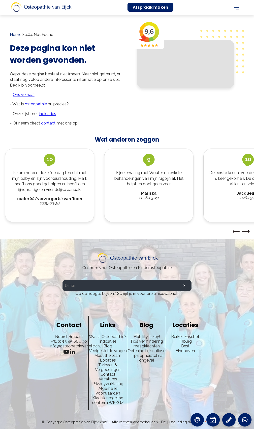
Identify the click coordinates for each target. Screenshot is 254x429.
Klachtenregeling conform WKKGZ (108, 400)
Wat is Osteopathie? (108, 336)
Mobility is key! (146, 336)
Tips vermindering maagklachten (146, 343)
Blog (107, 346)
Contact (107, 374)
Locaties (108, 360)
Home (15, 34)
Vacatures (108, 379)
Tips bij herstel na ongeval (146, 358)
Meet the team (107, 355)
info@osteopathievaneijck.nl (75, 346)
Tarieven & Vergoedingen (108, 367)
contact (48, 123)
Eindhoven (185, 350)
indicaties (47, 113)
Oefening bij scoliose (146, 350)
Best (185, 346)
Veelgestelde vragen (108, 350)
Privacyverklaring (107, 383)
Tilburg (185, 341)
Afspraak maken (150, 7)
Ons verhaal (23, 94)
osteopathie (36, 104)
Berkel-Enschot (185, 336)
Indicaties (108, 341)
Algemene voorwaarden (108, 391)
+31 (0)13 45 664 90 (69, 341)
